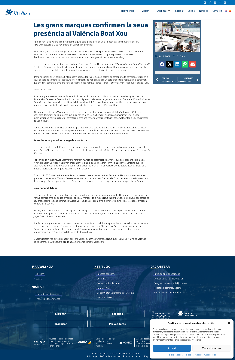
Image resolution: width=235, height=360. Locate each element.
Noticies (203, 10)
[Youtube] (220, 2)
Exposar (179, 10)
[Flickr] (230, 2)
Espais (191, 10)
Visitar (146, 10)
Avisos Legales (210, 354)
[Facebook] (205, 2)
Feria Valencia (128, 10)
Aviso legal (92, 356)
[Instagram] (215, 2)
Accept (172, 348)
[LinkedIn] (225, 2)
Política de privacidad (110, 356)
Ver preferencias (211, 348)
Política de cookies (175, 354)
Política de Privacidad (193, 354)
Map (146, 356)
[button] (229, 323)
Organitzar (163, 10)
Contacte (217, 10)
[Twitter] (210, 2)
